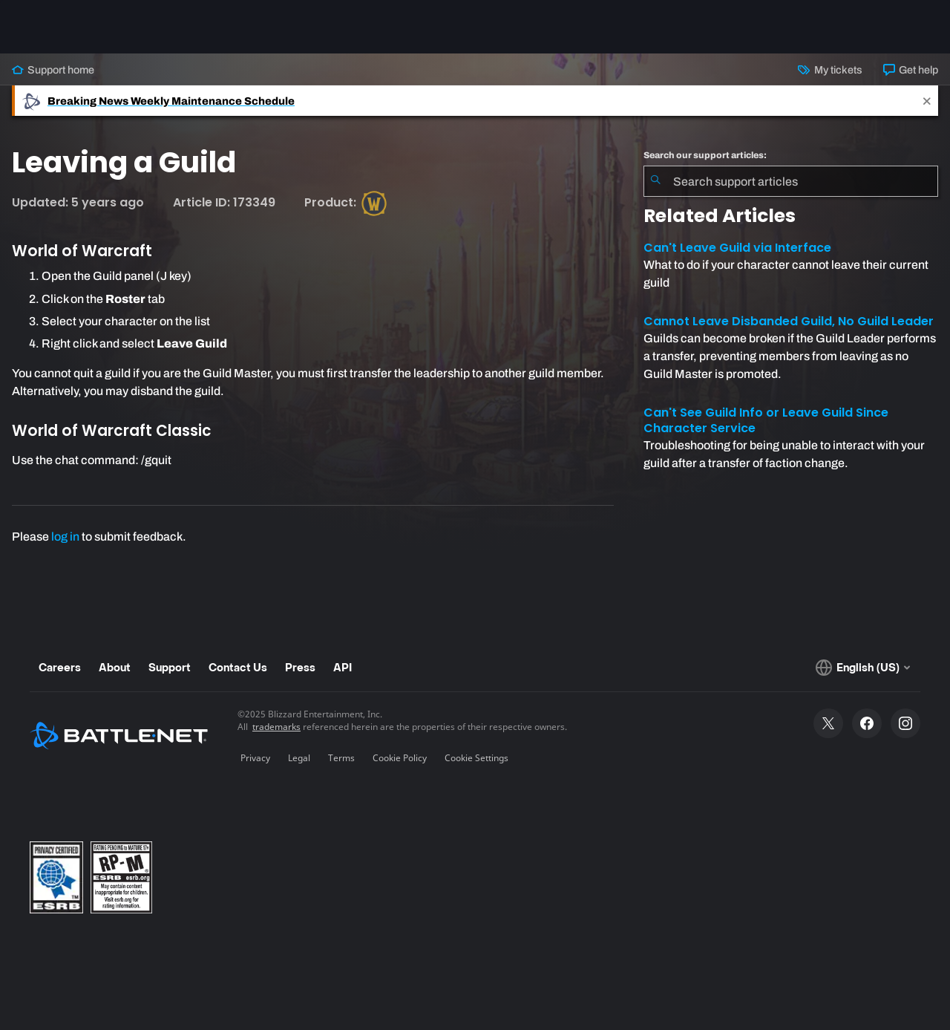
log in (65, 536)
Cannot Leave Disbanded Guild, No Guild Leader (788, 321)
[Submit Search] (655, 181)
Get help (910, 70)
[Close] (927, 100)
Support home (53, 70)
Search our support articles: (705, 155)
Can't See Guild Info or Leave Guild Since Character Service (765, 420)
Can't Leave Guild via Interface (737, 247)
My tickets (830, 70)
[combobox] (790, 181)
